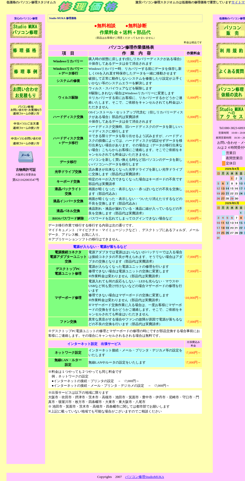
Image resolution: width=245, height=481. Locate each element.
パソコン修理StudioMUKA (144, 477)
